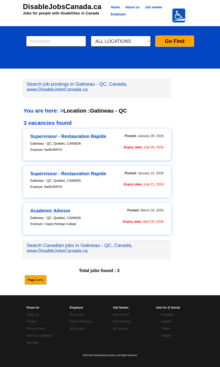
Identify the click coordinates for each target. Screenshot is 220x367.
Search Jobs (121, 314)
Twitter (165, 328)
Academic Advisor (50, 210)
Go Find (175, 41)
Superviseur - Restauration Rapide (68, 136)
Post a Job (77, 314)
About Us (33, 314)
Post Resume (122, 321)
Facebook (167, 314)
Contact (32, 321)
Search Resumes (81, 321)
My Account (77, 328)
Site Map (32, 342)
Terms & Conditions (39, 335)
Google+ (166, 335)
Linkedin (166, 321)
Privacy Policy (36, 328)
